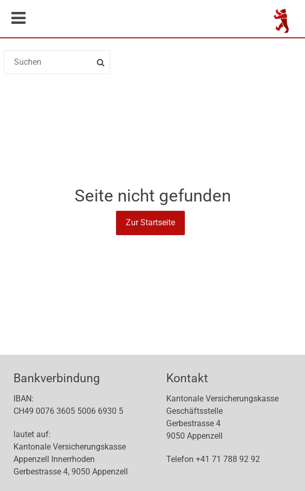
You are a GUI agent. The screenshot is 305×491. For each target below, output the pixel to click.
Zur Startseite (150, 222)
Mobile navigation (18, 18)
